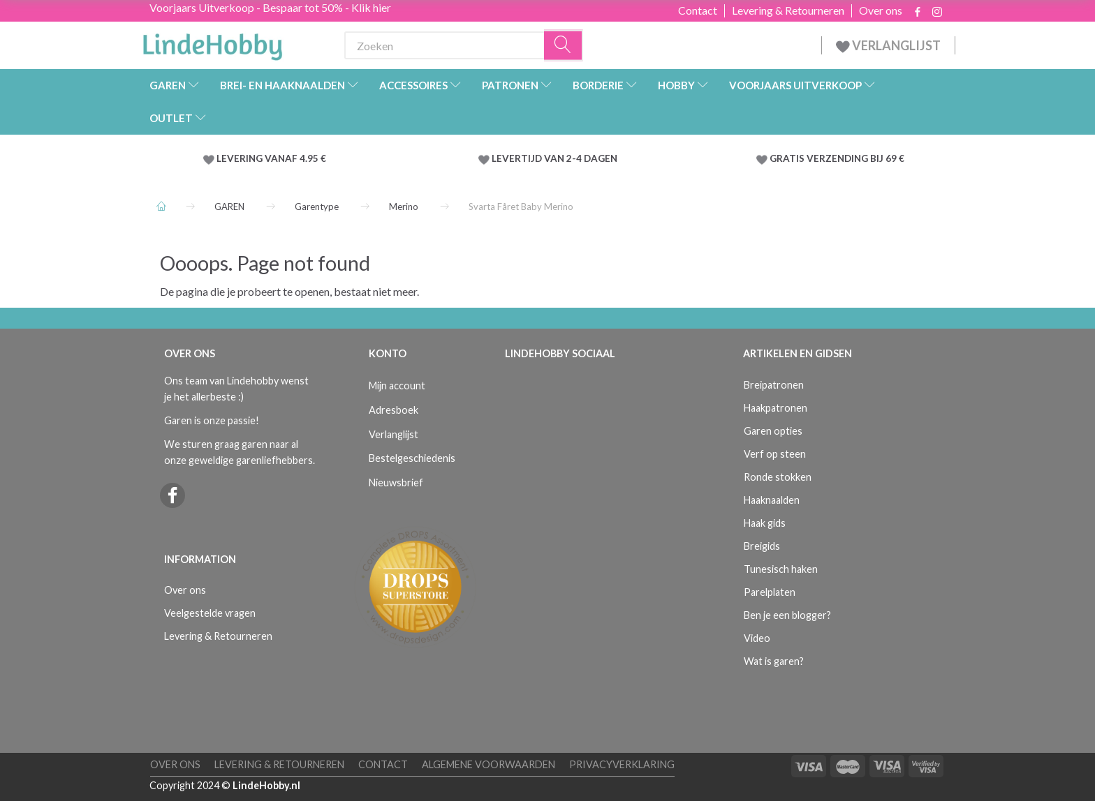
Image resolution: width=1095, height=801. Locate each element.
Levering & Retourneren (788, 10)
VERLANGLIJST (888, 45)
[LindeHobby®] (212, 42)
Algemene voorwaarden (488, 764)
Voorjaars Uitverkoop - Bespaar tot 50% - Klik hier (270, 7)
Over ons (880, 10)
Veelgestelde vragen (210, 613)
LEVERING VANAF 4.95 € (271, 158)
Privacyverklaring (622, 764)
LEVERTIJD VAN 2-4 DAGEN (554, 158)
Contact (697, 10)
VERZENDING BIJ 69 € (855, 158)
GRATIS (788, 158)
